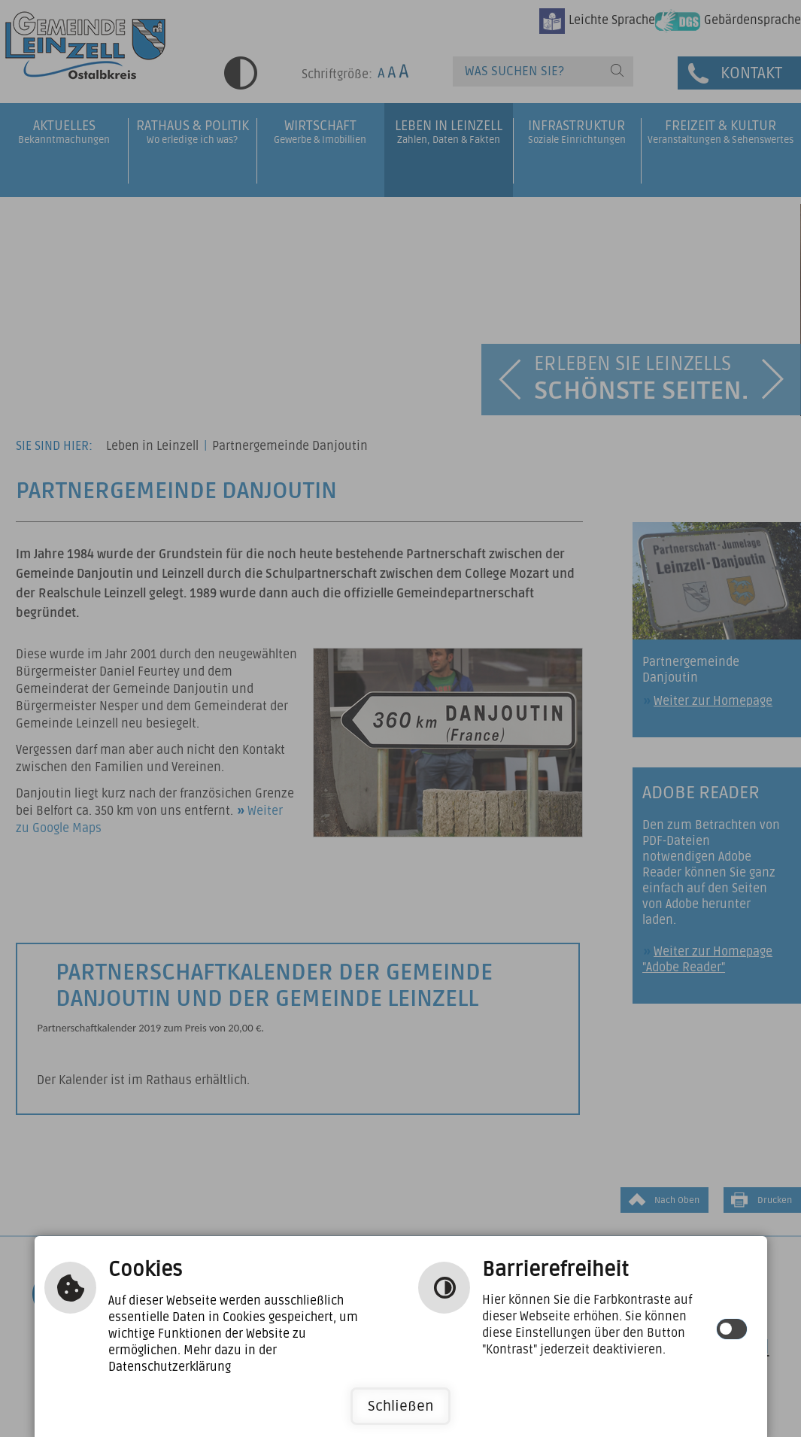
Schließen (400, 1406)
